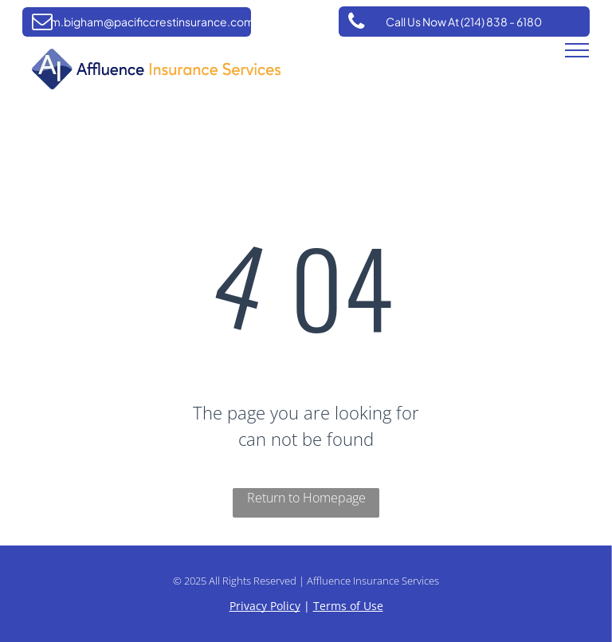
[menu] (577, 50)
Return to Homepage (306, 497)
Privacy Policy (265, 605)
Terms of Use (348, 605)
